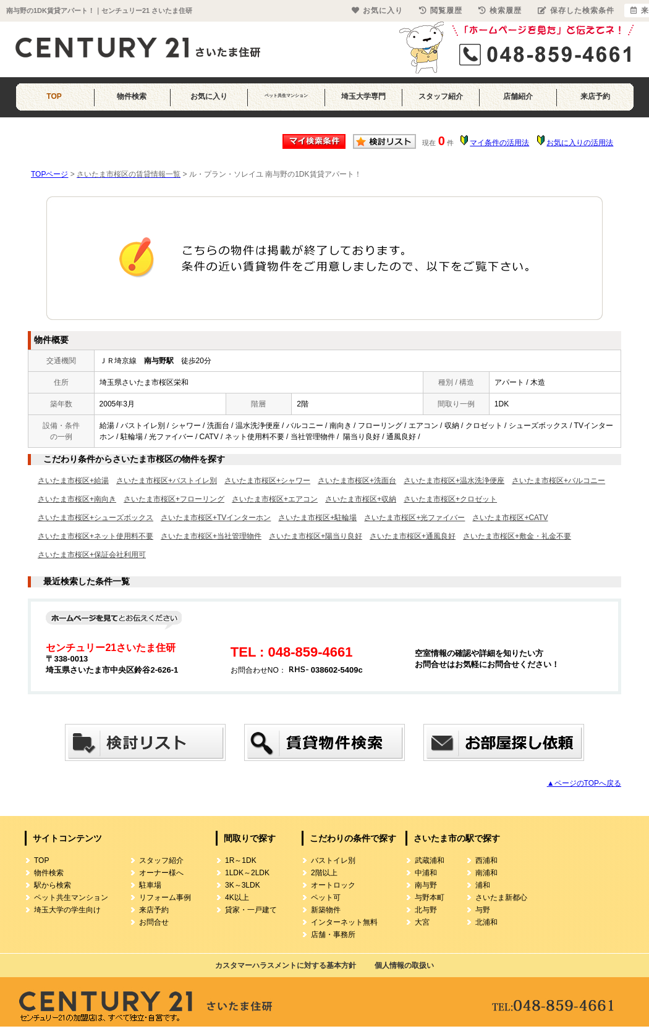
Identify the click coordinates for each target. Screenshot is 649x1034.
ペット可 (326, 897)
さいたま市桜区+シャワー (267, 480)
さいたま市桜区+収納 (360, 499)
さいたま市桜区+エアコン (275, 499)
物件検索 (131, 96)
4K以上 (237, 897)
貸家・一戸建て (251, 910)
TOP (53, 96)
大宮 (422, 922)
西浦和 (486, 860)
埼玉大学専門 (363, 96)
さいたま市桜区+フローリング (174, 499)
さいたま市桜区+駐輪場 (317, 517)
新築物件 (326, 910)
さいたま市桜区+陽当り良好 (315, 536)
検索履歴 (500, 10)
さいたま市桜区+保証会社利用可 (92, 554)
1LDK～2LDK (247, 872)
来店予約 (595, 96)
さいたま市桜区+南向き (77, 499)
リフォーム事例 (165, 897)
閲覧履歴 (440, 10)
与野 (482, 910)
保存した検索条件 (576, 10)
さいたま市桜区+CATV (510, 517)
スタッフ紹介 (440, 96)
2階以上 (324, 872)
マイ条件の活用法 (499, 142)
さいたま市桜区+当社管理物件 (211, 536)
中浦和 (426, 872)
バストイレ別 (333, 860)
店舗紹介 (518, 96)
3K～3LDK (242, 885)
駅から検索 (52, 885)
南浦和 (486, 872)
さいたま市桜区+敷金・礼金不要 (517, 536)
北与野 (426, 910)
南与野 (426, 885)
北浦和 (486, 922)
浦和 (482, 885)
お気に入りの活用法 (579, 142)
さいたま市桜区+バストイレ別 (166, 480)
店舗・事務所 (333, 934)
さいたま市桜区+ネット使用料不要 (95, 536)
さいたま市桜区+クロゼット (450, 499)
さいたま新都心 (501, 897)
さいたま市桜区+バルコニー (558, 480)
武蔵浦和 (429, 860)
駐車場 (150, 885)
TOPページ (49, 174)
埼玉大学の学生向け (67, 910)
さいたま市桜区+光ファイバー (414, 517)
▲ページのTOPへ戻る (584, 783)
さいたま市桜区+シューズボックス (95, 517)
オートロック (333, 885)
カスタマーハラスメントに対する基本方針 (285, 965)
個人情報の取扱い (404, 965)
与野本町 (429, 897)
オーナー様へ (161, 872)
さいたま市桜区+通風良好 (413, 536)
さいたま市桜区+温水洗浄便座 (454, 480)
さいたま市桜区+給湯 (73, 480)
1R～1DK (241, 860)
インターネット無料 (344, 922)
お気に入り (208, 96)
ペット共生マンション (286, 95)
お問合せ (154, 922)
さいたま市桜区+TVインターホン (216, 517)
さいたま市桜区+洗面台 (357, 480)
